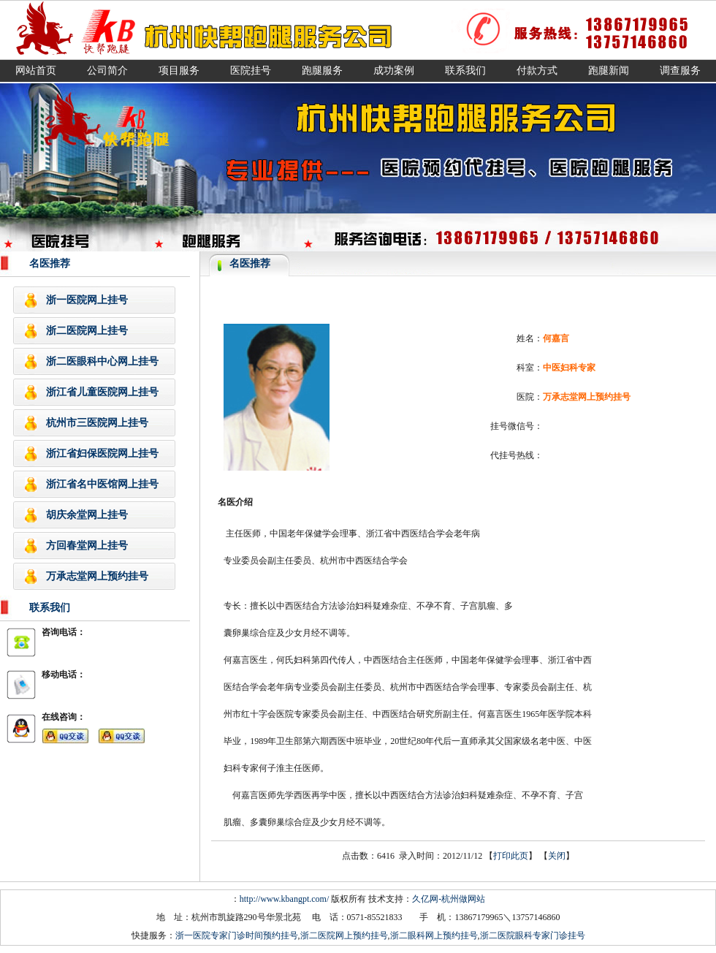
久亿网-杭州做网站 (448, 899)
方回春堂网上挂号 (87, 545)
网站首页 (35, 70)
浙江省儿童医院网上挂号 (102, 392)
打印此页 (510, 856)
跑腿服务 (322, 70)
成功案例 (393, 70)
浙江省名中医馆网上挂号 (102, 484)
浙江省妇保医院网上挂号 (102, 453)
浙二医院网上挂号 (87, 330)
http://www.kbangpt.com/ (285, 899)
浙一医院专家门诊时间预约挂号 (236, 935)
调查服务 (680, 70)
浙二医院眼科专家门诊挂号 (532, 935)
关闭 (556, 856)
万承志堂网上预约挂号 (97, 576)
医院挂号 (250, 70)
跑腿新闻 (608, 70)
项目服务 (179, 70)
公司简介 (107, 70)
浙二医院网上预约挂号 (344, 935)
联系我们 (465, 70)
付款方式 (537, 70)
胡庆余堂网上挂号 (87, 514)
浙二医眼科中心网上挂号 (102, 361)
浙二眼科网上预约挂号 (434, 935)
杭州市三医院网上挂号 (97, 422)
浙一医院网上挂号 (87, 300)
